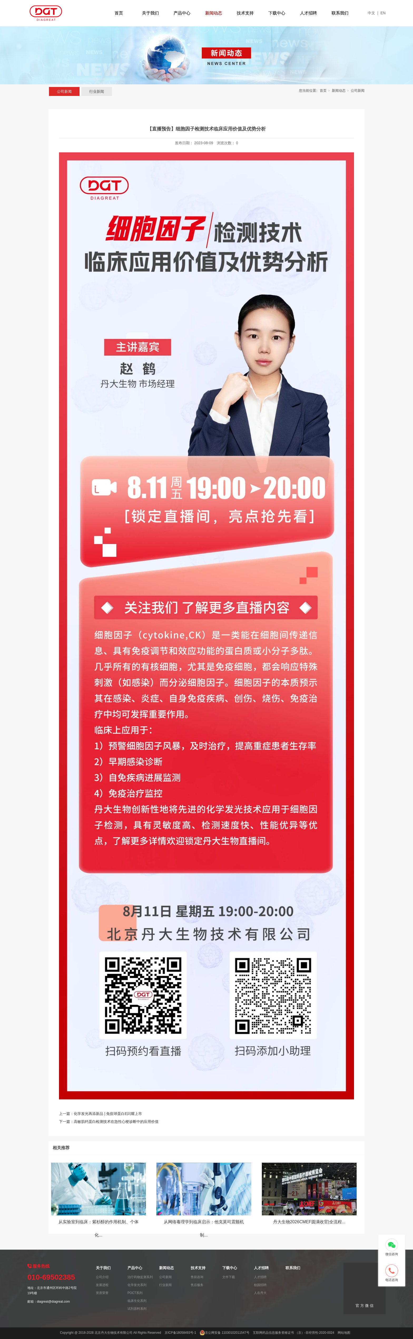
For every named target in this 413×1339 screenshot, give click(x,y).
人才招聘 (308, 13)
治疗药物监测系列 (140, 1277)
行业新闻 (96, 91)
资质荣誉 (102, 1293)
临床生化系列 (136, 1301)
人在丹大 (260, 1293)
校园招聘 (260, 1285)
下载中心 (276, 13)
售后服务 (197, 1285)
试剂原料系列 (136, 1309)
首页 (119, 13)
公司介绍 (102, 1277)
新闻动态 (213, 13)
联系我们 (340, 13)
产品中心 (182, 13)
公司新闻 (64, 91)
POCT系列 (134, 1293)
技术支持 (245, 13)
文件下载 (228, 1277)
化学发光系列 (136, 1285)
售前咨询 (197, 1277)
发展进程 (102, 1285)
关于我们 (150, 13)
